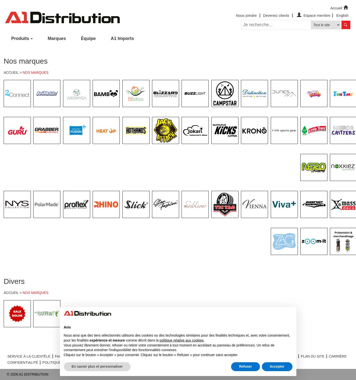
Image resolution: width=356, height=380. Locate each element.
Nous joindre (246, 15)
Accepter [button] (277, 366)
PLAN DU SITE (312, 356)
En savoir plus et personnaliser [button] (97, 366)
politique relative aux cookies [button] (182, 340)
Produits (20, 38)
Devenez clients (276, 15)
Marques (57, 38)
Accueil (339, 7)
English (342, 15)
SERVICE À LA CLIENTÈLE (29, 356)
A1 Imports (122, 38)
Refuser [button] (245, 366)
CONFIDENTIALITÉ (22, 362)
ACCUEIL (11, 72)
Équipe (88, 38)
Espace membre (313, 15)
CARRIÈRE (338, 356)
